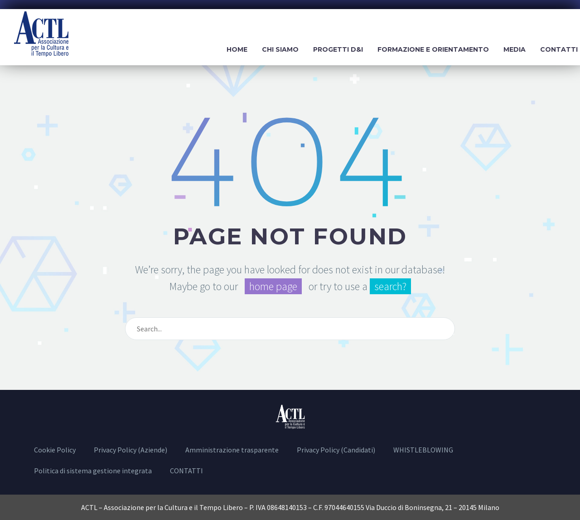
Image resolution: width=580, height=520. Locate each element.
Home (237, 49)
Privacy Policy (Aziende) (130, 449)
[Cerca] (290, 328)
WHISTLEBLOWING (423, 449)
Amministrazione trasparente (232, 449)
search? (390, 286)
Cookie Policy (55, 449)
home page (273, 286)
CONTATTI (186, 470)
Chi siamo (280, 49)
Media (514, 49)
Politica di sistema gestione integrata (93, 470)
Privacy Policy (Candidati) (336, 449)
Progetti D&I (338, 49)
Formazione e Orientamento (433, 49)
